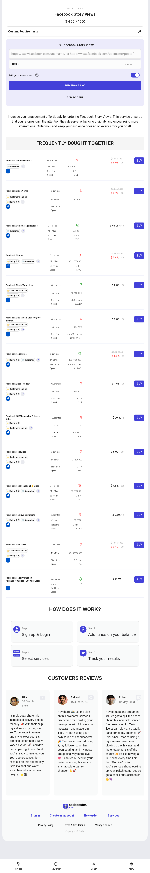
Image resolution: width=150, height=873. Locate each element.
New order (91, 815)
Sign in (35, 815)
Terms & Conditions (74, 825)
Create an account (62, 815)
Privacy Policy (45, 825)
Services (113, 815)
